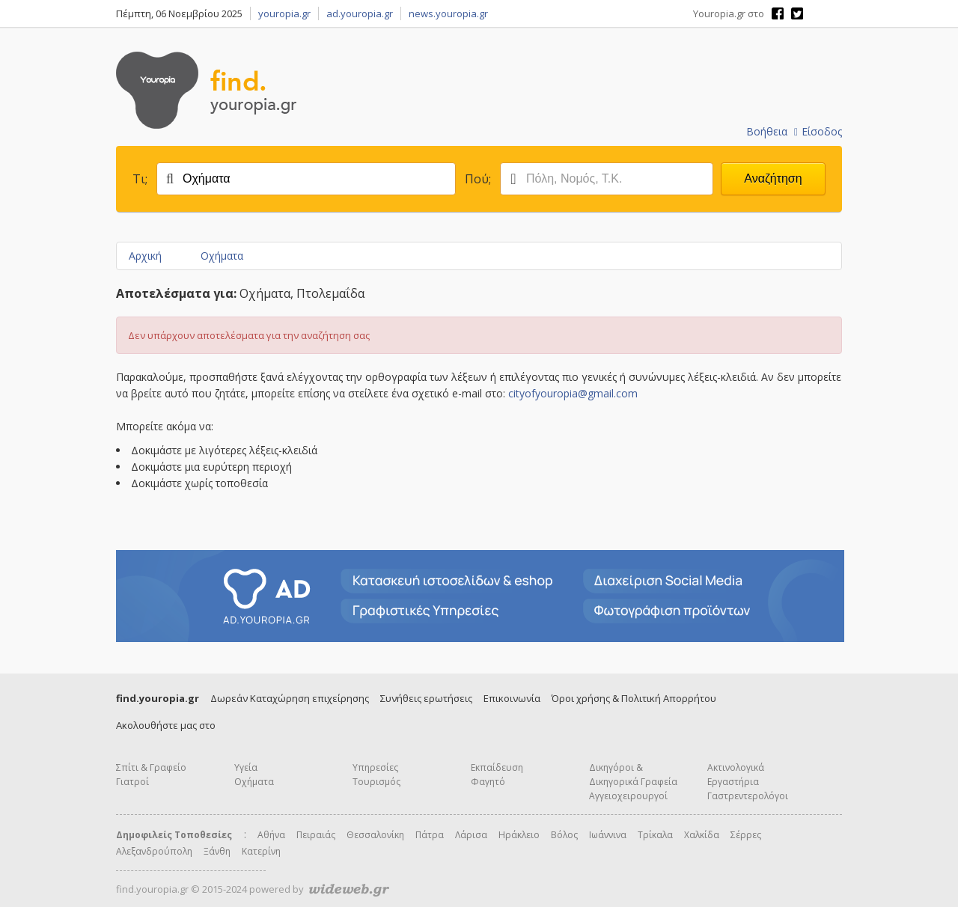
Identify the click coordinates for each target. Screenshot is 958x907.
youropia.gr (284, 13)
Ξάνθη (217, 851)
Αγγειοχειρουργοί (628, 796)
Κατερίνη (261, 851)
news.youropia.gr (448, 13)
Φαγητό (488, 781)
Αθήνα (271, 834)
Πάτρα (429, 834)
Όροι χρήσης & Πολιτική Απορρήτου (634, 698)
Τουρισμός (376, 781)
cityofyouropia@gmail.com (573, 393)
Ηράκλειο (519, 834)
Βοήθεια (766, 131)
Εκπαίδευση (497, 767)
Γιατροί (132, 781)
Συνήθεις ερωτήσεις (426, 698)
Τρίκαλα (655, 834)
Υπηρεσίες (375, 767)
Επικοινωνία (511, 698)
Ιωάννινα (607, 834)
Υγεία (245, 767)
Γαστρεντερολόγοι (747, 796)
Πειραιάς (315, 834)
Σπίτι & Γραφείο (151, 767)
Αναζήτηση (773, 178)
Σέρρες (745, 834)
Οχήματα (222, 255)
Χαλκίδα (701, 834)
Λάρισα (471, 834)
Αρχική (145, 255)
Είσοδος (818, 131)
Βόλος (564, 834)
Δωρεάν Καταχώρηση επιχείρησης (289, 698)
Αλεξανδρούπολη (154, 851)
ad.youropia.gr (359, 13)
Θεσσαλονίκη (375, 834)
